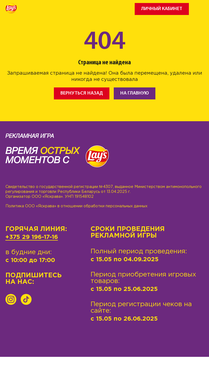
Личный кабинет (161, 8)
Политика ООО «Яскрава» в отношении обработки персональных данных (76, 206)
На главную (134, 93)
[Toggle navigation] (199, 9)
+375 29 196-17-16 (31, 237)
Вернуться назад (81, 93)
